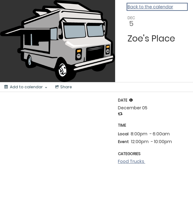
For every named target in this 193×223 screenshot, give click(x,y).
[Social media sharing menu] (63, 87)
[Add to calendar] (26, 87)
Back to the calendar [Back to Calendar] (150, 7)
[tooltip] (130, 100)
